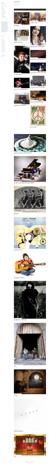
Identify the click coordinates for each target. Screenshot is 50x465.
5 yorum (17, 43)
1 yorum (33, 60)
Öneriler (2, 7)
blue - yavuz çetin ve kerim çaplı (4, 31)
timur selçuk (3, 22)
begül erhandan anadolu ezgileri (37, 46)
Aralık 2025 (3, 40)
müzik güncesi (17, 1)
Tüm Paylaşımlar (3, 17)
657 (1, 29)
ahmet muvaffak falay (4, 27)
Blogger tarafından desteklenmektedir (30, 461)
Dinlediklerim (3, 8)
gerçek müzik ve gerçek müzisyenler (38, 59)
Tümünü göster (43, 9)
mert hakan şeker (18, 74)
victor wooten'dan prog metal (20, 89)
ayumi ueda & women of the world (38, 72)
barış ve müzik (33, 127)
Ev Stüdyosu (2, 14)
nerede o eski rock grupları (4, 28)
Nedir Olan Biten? (3, 16)
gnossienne (16, 213)
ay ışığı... (16, 395)
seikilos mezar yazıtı (18, 42)
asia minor (6, 22)
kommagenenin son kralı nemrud (37, 87)
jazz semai (2, 23)
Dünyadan (2, 15)
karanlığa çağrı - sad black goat (20, 319)
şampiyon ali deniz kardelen (20, 105)
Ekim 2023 (3, 46)
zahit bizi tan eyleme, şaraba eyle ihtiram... (23, 153)
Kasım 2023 (3, 45)
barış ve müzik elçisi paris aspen (37, 102)
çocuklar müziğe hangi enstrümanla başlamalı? (24, 182)
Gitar (2, 5)
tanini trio (4, 29)
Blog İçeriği (2, 3)
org (14, 456)
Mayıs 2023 (3, 50)
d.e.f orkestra (5, 23)
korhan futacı (3, 31)
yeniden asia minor (18, 249)
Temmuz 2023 (3, 48)
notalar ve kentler (34, 22)
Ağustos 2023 (3, 47)
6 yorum (17, 75)
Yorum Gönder (33, 73)
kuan (15, 366)
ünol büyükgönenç (5, 26)
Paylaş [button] (14, 43)
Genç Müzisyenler (3, 4)
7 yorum (17, 367)
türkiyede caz (5, 30)
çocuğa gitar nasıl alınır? (19, 277)
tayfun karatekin (3, 21)
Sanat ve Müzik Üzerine (4, 6)
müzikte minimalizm (18, 431)
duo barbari (16, 25)
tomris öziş (2, 25)
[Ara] (45, 2)
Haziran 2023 (3, 49)
